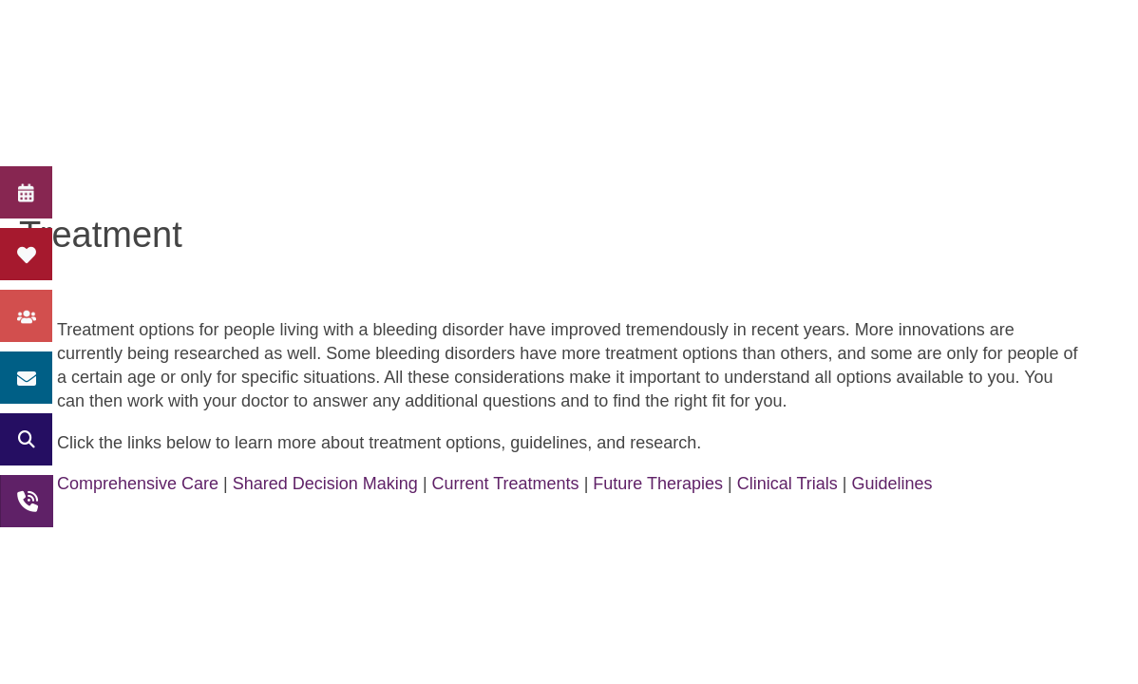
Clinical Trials (787, 483)
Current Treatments (505, 483)
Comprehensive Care (137, 483)
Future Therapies (658, 483)
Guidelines (891, 483)
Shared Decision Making (325, 483)
